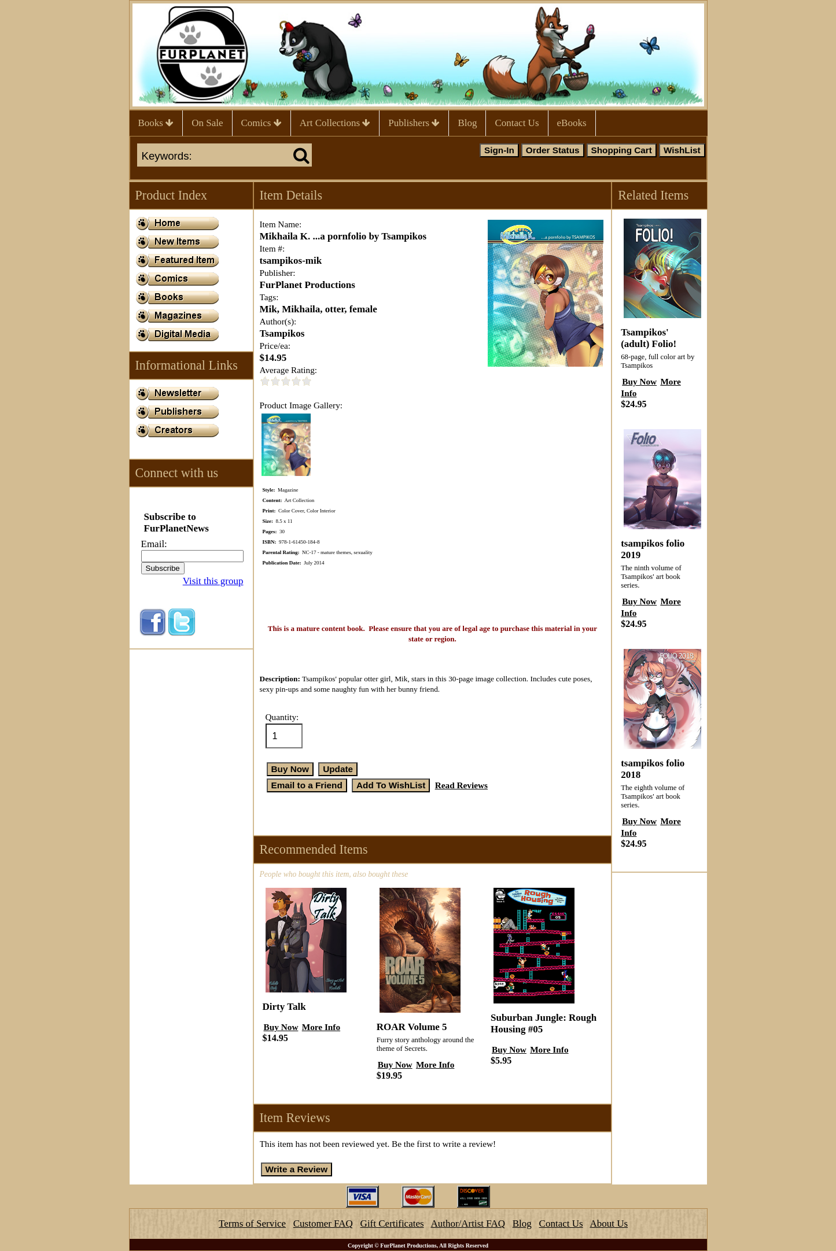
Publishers (414, 122)
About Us (609, 1223)
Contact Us (517, 122)
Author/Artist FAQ (467, 1223)
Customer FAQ (323, 1223)
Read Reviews (461, 785)
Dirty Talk (284, 1006)
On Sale (207, 122)
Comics (261, 122)
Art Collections (335, 122)
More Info (321, 1027)
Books (156, 122)
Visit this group (213, 580)
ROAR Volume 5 (412, 1026)
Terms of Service (252, 1223)
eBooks (572, 122)
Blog (467, 122)
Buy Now (281, 1027)
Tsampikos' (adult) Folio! (648, 338)
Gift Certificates (392, 1223)
